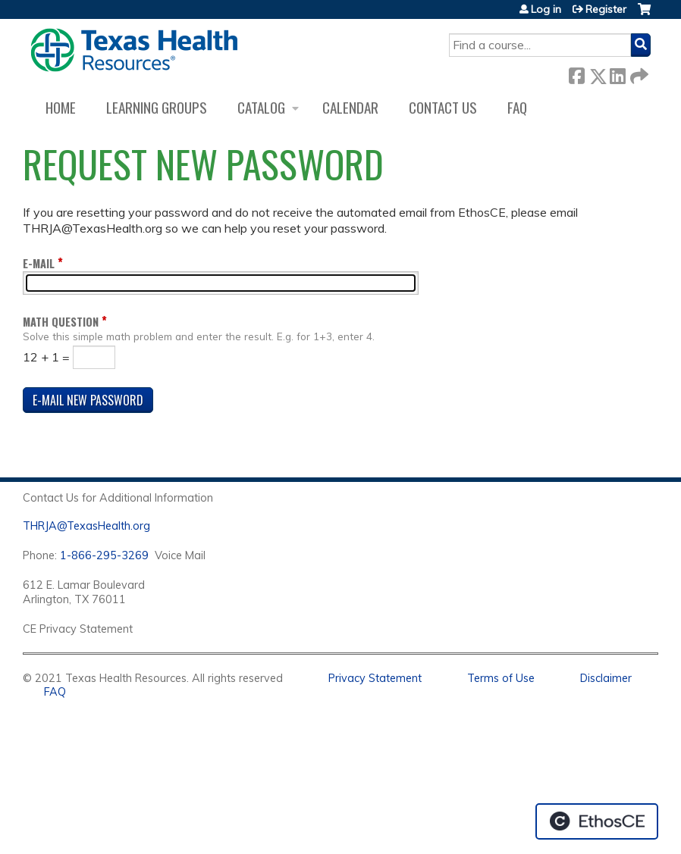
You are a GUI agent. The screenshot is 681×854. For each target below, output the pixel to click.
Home (61, 107)
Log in (546, 9)
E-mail (39, 263)
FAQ (517, 107)
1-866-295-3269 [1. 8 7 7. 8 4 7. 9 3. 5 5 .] (104, 555)
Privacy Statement (375, 678)
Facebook (576, 73)
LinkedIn (617, 73)
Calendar (350, 107)
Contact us (443, 107)
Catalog (261, 107)
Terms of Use (501, 678)
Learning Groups (156, 107)
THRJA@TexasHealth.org (86, 526)
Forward (637, 73)
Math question (61, 322)
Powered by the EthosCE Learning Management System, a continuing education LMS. (596, 821)
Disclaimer (606, 678)
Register (605, 9)
